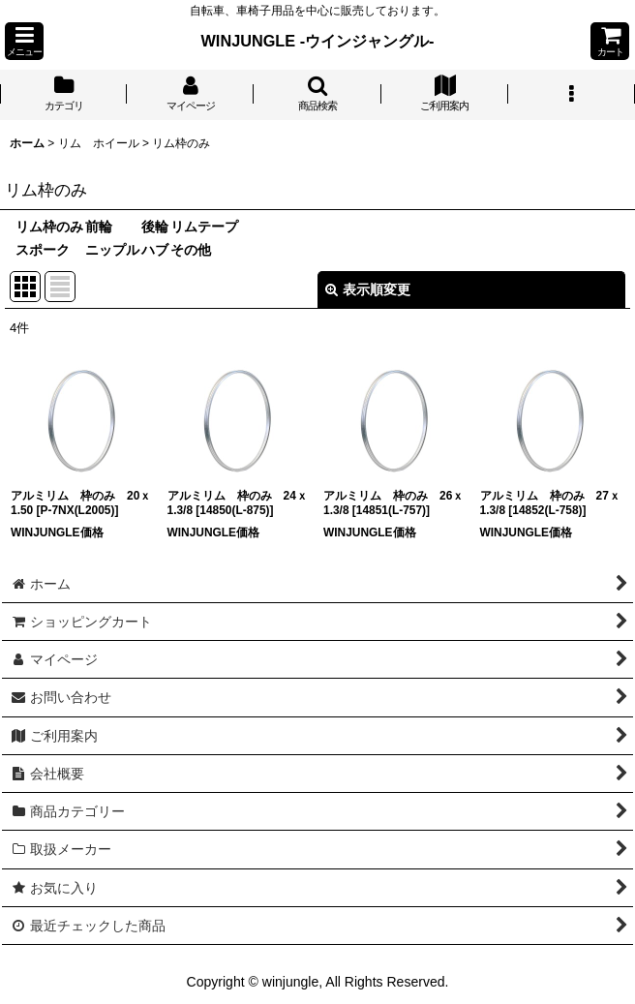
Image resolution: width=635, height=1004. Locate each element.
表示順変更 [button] (367, 289)
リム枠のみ (49, 226)
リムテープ (204, 226)
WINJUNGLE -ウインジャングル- (318, 40)
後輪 (154, 226)
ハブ (154, 250)
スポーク (42, 250)
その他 (190, 250)
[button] (24, 41)
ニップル (112, 250)
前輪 (98, 226)
